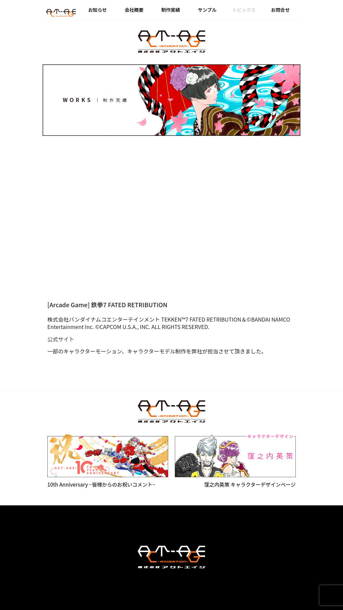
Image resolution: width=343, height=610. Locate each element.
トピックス (244, 9)
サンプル (207, 9)
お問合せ (280, 9)
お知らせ (97, 9)
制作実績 (170, 9)
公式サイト (60, 339)
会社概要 (134, 9)
